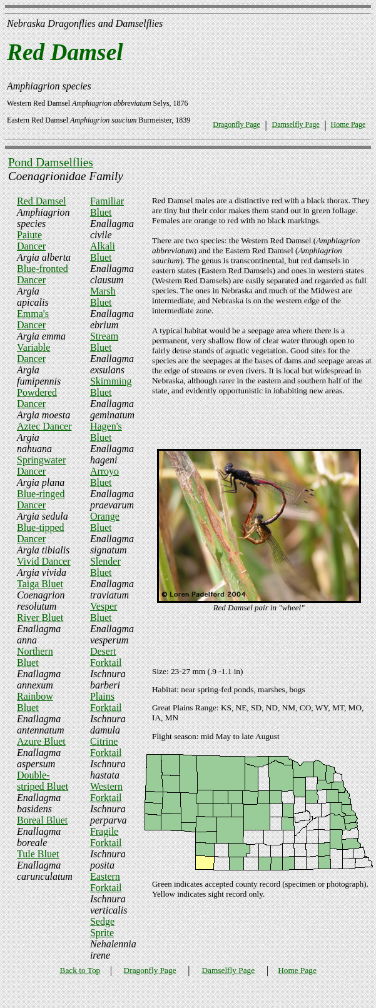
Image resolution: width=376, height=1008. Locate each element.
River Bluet (40, 617)
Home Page (348, 124)
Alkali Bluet (102, 252)
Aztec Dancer (44, 426)
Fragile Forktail (106, 837)
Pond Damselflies (50, 162)
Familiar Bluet (107, 207)
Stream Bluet (104, 342)
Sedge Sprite (102, 927)
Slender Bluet (105, 567)
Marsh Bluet (103, 297)
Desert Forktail (106, 657)
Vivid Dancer (44, 561)
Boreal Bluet (42, 820)
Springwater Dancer (41, 465)
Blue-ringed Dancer (40, 499)
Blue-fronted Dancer (42, 274)
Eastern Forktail (106, 882)
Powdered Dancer (37, 398)
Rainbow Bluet (35, 702)
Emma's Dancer (33, 319)
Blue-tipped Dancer (40, 533)
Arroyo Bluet (104, 477)
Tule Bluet (38, 854)
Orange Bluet (104, 522)
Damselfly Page (296, 124)
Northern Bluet (35, 657)
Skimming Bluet (111, 387)
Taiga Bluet (40, 583)
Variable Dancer (33, 353)
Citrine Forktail (106, 747)
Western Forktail (106, 792)
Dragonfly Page (236, 124)
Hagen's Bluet (106, 432)
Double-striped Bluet (42, 781)
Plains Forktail (106, 702)
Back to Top (80, 970)
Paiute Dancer (31, 240)
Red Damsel (41, 201)
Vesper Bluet (104, 612)
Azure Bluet (41, 741)
